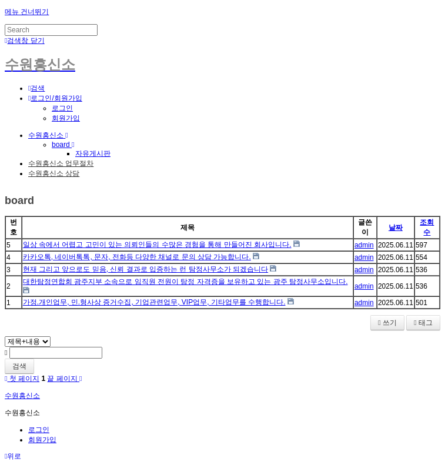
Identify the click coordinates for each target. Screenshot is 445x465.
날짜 (396, 227)
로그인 (62, 108)
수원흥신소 (48, 135)
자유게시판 (93, 153)
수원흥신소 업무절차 (60, 163)
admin (364, 245)
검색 (19, 366)
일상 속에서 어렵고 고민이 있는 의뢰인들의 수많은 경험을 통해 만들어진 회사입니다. (157, 244)
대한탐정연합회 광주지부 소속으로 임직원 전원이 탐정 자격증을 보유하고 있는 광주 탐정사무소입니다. (185, 281)
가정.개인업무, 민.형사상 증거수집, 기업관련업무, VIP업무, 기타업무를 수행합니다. (154, 302)
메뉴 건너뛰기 (27, 12)
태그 (423, 323)
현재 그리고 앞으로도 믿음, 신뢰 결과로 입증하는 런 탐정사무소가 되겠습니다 (145, 269)
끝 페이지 (64, 378)
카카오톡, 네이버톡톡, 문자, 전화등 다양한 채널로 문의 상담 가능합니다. (137, 257)
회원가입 (66, 118)
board (63, 144)
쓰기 (387, 323)
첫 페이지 (22, 378)
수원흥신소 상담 (53, 173)
